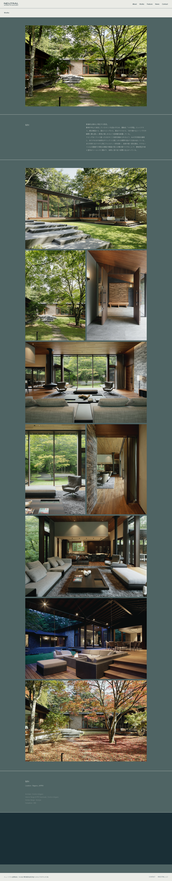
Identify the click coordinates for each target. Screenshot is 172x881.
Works (141, 4)
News (157, 4)
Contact (165, 4)
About (134, 4)
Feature (150, 4)
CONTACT (152, 877)
